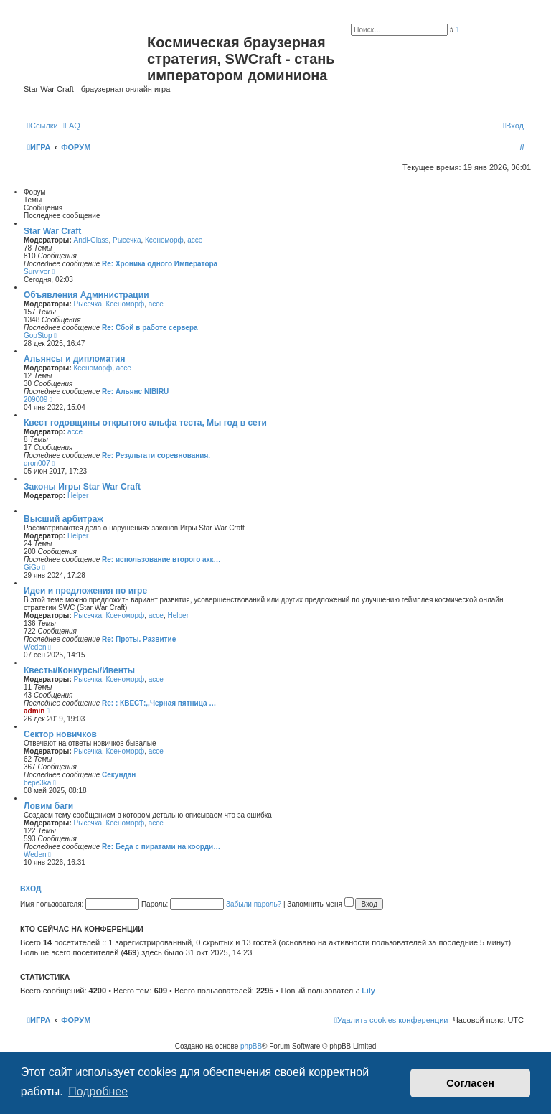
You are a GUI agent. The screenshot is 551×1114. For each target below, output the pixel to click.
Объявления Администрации (86, 295)
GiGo (32, 567)
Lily (368, 990)
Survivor (37, 272)
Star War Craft (52, 231)
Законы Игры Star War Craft (82, 487)
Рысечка (127, 240)
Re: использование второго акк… (161, 559)
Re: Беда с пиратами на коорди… (161, 847)
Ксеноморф (164, 240)
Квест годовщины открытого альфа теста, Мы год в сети (145, 423)
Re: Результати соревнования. (156, 455)
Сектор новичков (60, 734)
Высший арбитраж (63, 519)
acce (194, 240)
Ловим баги (48, 806)
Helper (77, 496)
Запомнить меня (320, 904)
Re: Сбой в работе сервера (150, 328)
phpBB (251, 1046)
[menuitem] (71, 125)
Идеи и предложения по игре (85, 591)
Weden (35, 647)
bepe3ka (37, 783)
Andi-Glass (91, 240)
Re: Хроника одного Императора (159, 264)
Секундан (119, 775)
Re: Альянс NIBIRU (135, 391)
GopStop (38, 336)
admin (34, 711)
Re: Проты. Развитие (139, 639)
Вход (30, 888)
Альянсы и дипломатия (74, 359)
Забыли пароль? (253, 904)
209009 (35, 399)
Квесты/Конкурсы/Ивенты (79, 670)
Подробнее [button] (98, 1091)
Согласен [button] (470, 1083)
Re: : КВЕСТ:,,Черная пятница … (159, 703)
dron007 (37, 463)
